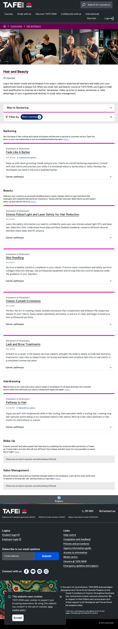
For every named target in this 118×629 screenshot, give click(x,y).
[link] (59, 159)
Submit (46, 556)
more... (66, 139)
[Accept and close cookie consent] (18, 618)
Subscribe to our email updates (21, 549)
